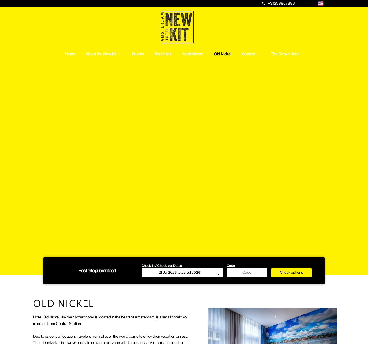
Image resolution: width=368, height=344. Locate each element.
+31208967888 (281, 3)
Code (231, 266)
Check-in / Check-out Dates (162, 266)
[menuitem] (71, 54)
